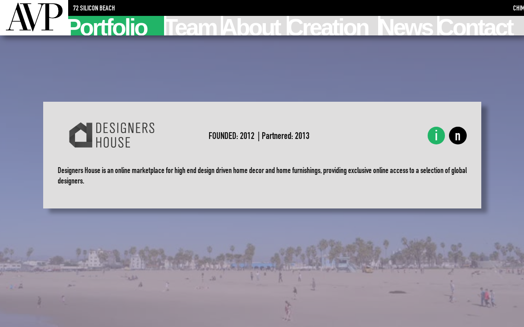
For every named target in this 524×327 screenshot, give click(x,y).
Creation (328, 25)
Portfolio (107, 25)
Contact (475, 25)
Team (191, 25)
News (406, 25)
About (251, 25)
